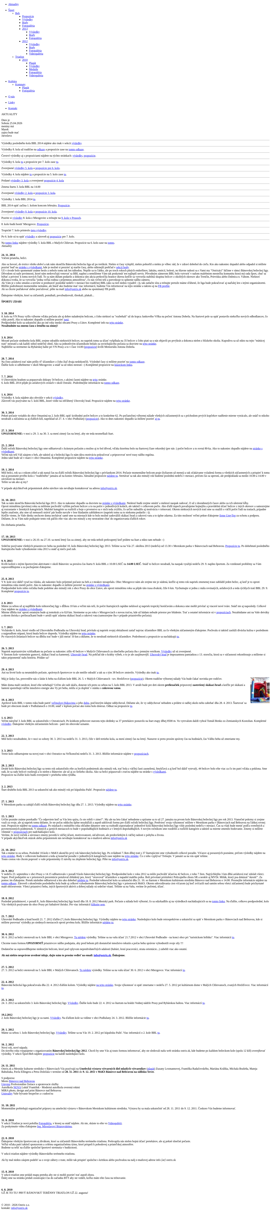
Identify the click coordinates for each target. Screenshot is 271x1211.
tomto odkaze (76, 149)
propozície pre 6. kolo (47, 168)
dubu (86, 702)
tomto (111, 242)
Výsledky (27, 19)
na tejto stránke (104, 985)
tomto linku (11, 242)
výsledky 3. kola (20, 180)
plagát (150, 1068)
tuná (66, 319)
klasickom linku (123, 364)
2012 (25, 41)
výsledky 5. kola (24, 168)
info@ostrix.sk (73, 289)
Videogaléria (36, 53)
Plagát (32, 63)
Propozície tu (232, 545)
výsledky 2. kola (24, 193)
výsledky (76, 143)
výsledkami (159, 771)
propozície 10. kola (46, 211)
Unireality (7, 1093)
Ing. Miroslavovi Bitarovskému (54, 1126)
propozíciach (223, 612)
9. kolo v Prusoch (71, 217)
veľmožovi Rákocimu (64, 702)
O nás (11, 96)
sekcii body (122, 267)
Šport (11, 10)
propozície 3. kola (45, 193)
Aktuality (13, 4)
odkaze (41, 149)
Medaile (33, 69)
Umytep (5, 1084)
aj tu (157, 418)
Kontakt (12, 108)
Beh (17, 13)
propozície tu (21, 591)
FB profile (164, 286)
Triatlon (19, 56)
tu (22, 161)
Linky (11, 102)
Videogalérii (115, 1123)
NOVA (17, 1087)
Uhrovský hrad (79, 654)
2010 (25, 59)
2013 (25, 28)
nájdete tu (112, 475)
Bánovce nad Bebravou (22, 1081)
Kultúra (12, 81)
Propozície (28, 16)
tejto (95, 379)
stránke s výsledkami (30, 267)
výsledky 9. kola (24, 211)
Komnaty (20, 84)
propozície (90, 155)
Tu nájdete (80, 937)
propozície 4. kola (54, 180)
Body (25, 22)
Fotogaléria (28, 25)
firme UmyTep (227, 515)
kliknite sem (98, 904)
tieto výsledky (38, 230)
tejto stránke (116, 322)
